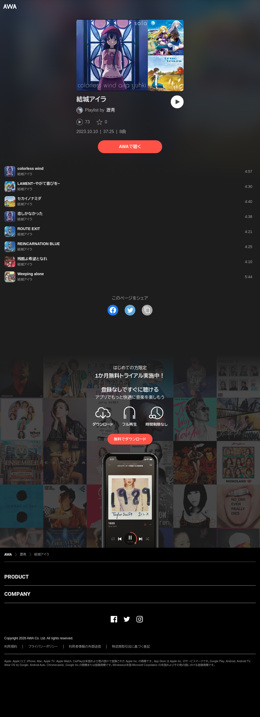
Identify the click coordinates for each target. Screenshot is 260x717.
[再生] (177, 101)
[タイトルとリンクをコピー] (147, 310)
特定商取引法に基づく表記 (131, 646)
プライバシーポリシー (43, 646)
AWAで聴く (130, 146)
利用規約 (10, 646)
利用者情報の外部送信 (85, 646)
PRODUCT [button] (16, 576)
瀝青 (110, 110)
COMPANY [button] (17, 594)
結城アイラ (41, 554)
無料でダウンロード (130, 439)
